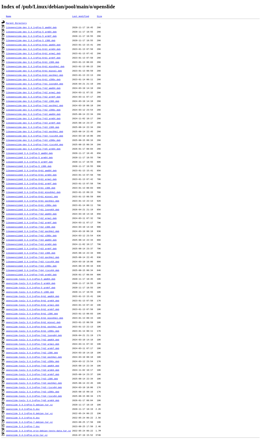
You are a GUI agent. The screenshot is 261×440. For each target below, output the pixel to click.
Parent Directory (16, 23)
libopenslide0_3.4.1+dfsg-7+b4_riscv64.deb (32, 270)
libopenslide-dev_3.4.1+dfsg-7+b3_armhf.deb (33, 122)
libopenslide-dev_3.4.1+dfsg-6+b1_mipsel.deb (34, 70)
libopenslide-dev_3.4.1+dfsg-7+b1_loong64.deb (34, 83)
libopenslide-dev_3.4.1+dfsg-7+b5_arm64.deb (33, 148)
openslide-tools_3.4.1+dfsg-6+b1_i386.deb (32, 313)
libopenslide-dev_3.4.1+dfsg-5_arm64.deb (31, 31)
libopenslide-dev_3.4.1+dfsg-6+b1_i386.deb (32, 62)
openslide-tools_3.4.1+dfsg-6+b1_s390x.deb (32, 330)
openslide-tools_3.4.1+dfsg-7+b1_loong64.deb (34, 335)
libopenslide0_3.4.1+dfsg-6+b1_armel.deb (31, 179)
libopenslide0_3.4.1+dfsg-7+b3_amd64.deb (31, 239)
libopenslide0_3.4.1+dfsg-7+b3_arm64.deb (31, 244)
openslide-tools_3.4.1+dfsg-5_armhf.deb (30, 287)
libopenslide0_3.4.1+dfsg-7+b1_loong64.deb (32, 209)
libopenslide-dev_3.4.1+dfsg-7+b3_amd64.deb (33, 114)
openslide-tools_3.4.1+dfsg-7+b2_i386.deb (32, 352)
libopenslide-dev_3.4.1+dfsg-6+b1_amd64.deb (33, 44)
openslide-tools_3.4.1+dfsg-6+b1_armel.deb (32, 304)
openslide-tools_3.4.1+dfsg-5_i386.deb (30, 291)
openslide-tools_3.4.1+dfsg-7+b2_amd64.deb (32, 339)
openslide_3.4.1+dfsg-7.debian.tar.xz (29, 421)
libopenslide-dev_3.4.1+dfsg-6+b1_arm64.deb (33, 49)
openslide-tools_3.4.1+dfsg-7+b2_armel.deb (32, 343)
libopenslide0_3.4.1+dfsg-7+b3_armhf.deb (31, 248)
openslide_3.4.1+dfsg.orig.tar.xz (27, 434)
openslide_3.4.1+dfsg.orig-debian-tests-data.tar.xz (38, 430)
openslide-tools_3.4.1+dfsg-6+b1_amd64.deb (32, 296)
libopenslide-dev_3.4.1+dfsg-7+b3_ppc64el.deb (34, 131)
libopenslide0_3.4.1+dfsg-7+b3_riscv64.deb (32, 261)
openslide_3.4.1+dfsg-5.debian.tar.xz (29, 404)
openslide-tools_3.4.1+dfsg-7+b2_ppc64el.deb (34, 356)
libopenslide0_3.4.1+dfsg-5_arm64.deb (29, 157)
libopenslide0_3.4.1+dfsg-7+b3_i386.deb (30, 252)
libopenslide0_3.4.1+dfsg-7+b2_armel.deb (31, 218)
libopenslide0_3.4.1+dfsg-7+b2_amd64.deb (31, 213)
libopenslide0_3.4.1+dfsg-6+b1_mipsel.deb (32, 196)
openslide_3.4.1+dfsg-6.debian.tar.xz (29, 413)
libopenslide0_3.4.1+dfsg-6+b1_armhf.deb (31, 183)
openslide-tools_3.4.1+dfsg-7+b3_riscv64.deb (34, 387)
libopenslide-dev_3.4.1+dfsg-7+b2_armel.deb (33, 92)
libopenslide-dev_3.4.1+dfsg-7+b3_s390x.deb (33, 140)
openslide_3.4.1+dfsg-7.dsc (23, 426)
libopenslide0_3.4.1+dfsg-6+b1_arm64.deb (31, 174)
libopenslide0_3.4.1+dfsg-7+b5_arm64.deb (31, 274)
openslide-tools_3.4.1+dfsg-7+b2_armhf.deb (32, 348)
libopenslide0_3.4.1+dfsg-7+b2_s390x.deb (31, 235)
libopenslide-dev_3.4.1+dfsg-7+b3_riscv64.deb (34, 135)
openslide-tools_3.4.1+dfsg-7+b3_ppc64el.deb (34, 382)
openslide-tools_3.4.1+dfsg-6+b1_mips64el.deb (34, 317)
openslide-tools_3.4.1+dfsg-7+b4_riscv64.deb (34, 395)
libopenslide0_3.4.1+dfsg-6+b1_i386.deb (30, 187)
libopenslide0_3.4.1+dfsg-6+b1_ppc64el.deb (32, 200)
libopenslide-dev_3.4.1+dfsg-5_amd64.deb (31, 27)
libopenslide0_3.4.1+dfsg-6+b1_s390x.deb (31, 205)
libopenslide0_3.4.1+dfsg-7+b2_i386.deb (30, 226)
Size (99, 16)
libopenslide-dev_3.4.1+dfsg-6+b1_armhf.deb (33, 57)
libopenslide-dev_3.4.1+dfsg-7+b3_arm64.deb (33, 118)
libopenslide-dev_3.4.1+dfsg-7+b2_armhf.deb (33, 96)
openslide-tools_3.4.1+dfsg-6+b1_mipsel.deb (33, 322)
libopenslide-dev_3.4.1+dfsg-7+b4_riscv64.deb (34, 144)
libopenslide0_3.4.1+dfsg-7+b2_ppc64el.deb (32, 231)
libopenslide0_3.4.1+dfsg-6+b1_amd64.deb (31, 170)
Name (8, 16)
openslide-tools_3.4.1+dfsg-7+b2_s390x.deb (32, 361)
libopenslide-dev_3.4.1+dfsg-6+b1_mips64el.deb (35, 66)
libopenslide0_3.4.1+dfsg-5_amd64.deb (29, 153)
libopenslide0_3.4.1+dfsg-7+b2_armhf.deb (31, 222)
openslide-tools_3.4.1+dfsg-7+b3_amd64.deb (32, 365)
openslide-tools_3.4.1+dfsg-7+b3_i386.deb (32, 378)
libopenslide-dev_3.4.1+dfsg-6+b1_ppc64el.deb (34, 75)
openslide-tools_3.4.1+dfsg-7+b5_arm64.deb (32, 400)
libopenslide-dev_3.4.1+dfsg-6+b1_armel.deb (33, 53)
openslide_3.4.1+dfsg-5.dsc (23, 408)
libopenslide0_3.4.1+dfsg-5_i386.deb (28, 166)
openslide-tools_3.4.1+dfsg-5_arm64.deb (30, 283)
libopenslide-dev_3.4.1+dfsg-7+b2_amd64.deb (33, 88)
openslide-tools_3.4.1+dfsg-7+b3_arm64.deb (32, 369)
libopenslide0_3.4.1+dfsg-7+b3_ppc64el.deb (32, 257)
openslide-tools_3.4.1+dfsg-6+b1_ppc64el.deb (34, 326)
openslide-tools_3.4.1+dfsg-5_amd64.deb (30, 278)
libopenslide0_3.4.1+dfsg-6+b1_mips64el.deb (33, 192)
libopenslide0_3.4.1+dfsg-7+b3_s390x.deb (31, 265)
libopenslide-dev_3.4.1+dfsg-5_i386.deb (30, 40)
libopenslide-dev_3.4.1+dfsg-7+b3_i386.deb (32, 127)
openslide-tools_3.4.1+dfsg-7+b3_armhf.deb (32, 374)
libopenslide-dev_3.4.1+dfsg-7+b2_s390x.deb (33, 109)
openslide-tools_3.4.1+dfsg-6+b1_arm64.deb (32, 300)
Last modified (80, 16)
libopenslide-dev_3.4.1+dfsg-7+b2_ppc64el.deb (34, 105)
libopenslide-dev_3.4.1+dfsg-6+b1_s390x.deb (33, 79)
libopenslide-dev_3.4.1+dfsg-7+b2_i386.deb (32, 101)
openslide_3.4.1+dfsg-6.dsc (23, 417)
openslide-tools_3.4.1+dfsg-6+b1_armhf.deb (32, 309)
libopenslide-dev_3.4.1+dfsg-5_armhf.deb (31, 36)
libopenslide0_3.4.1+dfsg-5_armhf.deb (29, 161)
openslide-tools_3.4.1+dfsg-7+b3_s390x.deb (32, 391)
